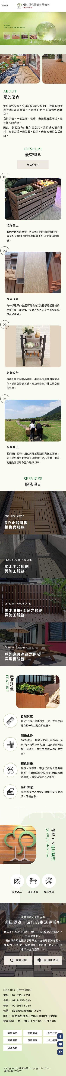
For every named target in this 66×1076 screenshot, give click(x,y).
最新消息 (12, 1033)
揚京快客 (23, 1068)
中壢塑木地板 (15, 1056)
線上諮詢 (12, 1047)
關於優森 (32, 1033)
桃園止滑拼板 (50, 1053)
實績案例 (12, 1040)
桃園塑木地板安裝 (32, 1053)
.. (50, 1068)
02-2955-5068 (21, 1005)
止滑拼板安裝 (51, 1050)
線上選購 (52, 1040)
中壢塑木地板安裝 (33, 1056)
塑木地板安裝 (24, 1050)
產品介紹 (52, 1033)
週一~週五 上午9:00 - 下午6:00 (36, 1021)
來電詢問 (18, 965)
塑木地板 (10, 1050)
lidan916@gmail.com (26, 1010)
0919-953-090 (21, 1000)
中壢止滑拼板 (51, 1056)
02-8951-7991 (21, 995)
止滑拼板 (38, 1050)
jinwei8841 (24, 990)
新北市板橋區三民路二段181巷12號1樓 (34, 1016)
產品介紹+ (28, 164)
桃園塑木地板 (14, 1053)
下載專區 (32, 1040)
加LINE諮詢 (47, 965)
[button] (31, 42)
